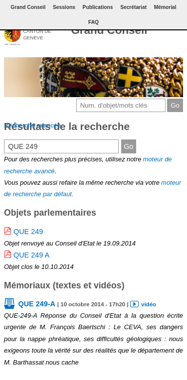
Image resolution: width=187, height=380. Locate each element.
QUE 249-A (36, 304)
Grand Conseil (109, 30)
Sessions (64, 7)
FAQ (93, 22)
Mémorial (165, 7)
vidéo (148, 304)
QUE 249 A (31, 255)
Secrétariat (133, 7)
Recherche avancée (32, 125)
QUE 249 (28, 232)
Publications (98, 7)
